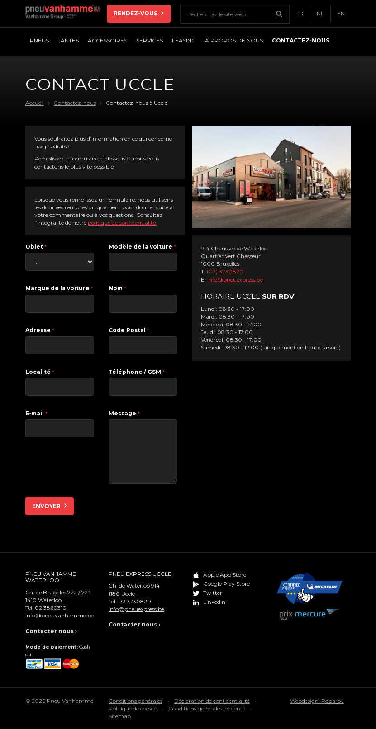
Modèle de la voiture (142, 246)
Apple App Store (224, 574)
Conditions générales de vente (206, 708)
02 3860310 (51, 607)
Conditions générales (135, 700)
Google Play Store (226, 583)
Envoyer (47, 506)
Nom (117, 288)
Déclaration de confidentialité (212, 700)
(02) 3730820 (225, 271)
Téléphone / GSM (137, 371)
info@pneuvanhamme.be (59, 615)
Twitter (212, 592)
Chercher (282, 14)
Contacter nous (49, 631)
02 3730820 (134, 601)
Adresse (39, 330)
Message (124, 413)
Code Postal (129, 330)
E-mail (36, 413)
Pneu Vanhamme (66, 13)
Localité (39, 371)
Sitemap (120, 716)
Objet (36, 246)
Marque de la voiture (59, 288)
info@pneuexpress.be (235, 279)
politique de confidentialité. (122, 222)
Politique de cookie (133, 708)
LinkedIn (214, 601)
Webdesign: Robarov (317, 700)
